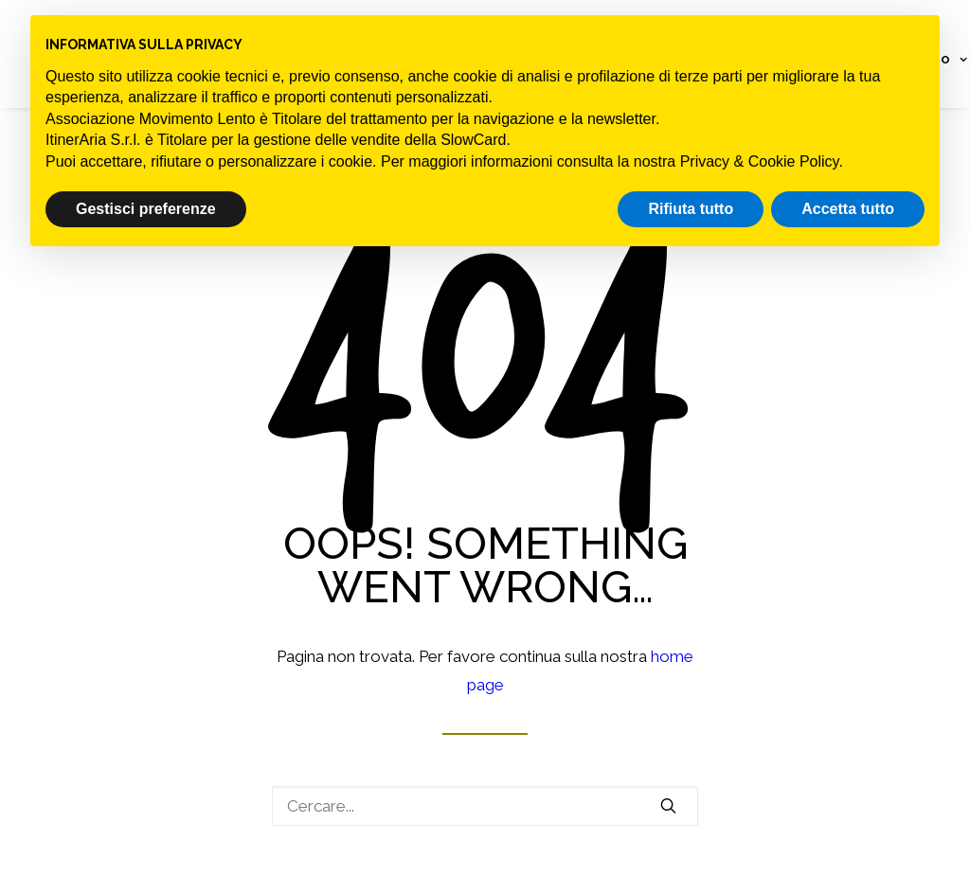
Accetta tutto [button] (847, 209)
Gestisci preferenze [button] (146, 209)
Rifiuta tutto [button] (690, 209)
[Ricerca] (485, 806)
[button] (668, 805)
